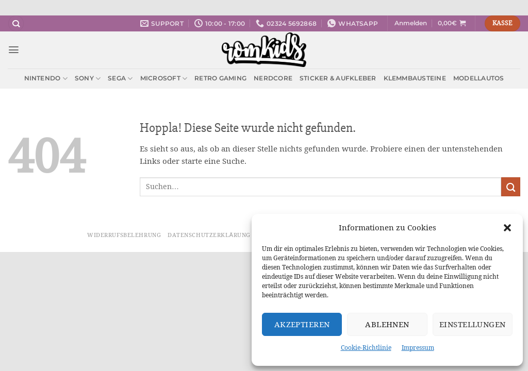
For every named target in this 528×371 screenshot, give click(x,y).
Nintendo (46, 78)
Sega (120, 78)
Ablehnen (387, 324)
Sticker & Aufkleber (338, 78)
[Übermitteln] (510, 186)
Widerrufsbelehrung (124, 235)
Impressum (418, 347)
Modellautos (478, 78)
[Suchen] (16, 23)
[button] (507, 228)
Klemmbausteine (415, 78)
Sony (88, 78)
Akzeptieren (302, 324)
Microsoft (164, 78)
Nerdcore (273, 78)
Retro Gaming (220, 78)
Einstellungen (472, 324)
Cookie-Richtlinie (366, 347)
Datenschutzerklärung (209, 235)
